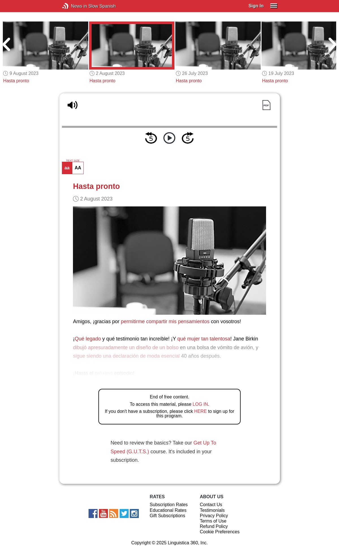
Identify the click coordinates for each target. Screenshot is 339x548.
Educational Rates (168, 510)
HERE (200, 411)
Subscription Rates (169, 504)
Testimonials (212, 510)
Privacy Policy (214, 515)
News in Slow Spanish (74, 6)
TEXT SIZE (72, 160)
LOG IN (200, 404)
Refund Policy (214, 526)
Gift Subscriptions (167, 515)
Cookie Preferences (220, 531)
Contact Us (211, 504)
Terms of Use (213, 521)
